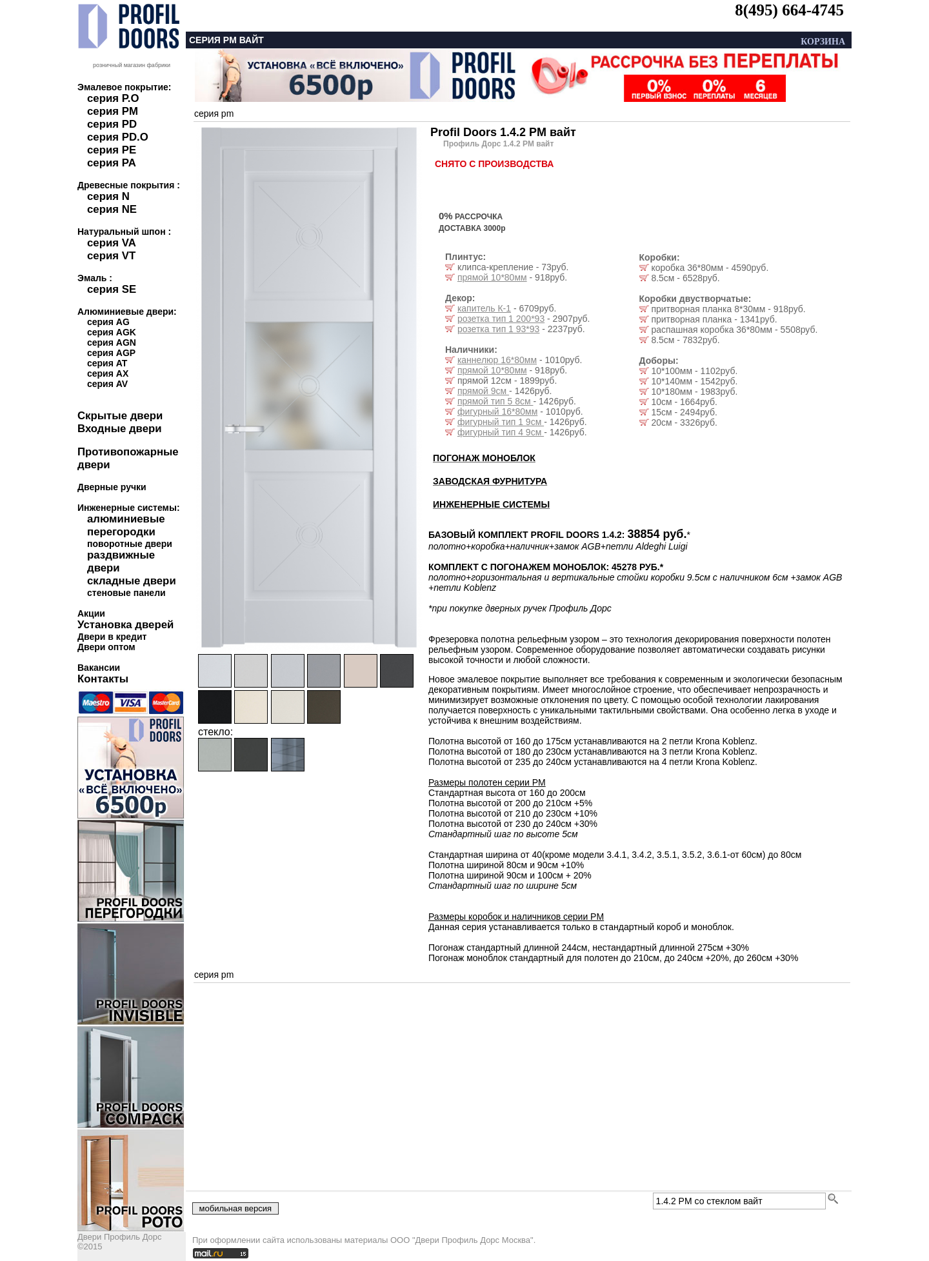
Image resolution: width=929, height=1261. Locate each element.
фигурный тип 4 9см (500, 432)
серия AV (107, 384)
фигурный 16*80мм (497, 411)
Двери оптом (106, 647)
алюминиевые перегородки (126, 525)
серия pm (214, 113)
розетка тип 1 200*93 (500, 318)
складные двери (131, 581)
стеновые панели (126, 593)
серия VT (111, 256)
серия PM (112, 111)
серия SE (111, 289)
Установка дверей (125, 625)
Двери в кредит (111, 636)
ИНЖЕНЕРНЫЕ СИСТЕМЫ (491, 504)
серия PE (111, 150)
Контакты (102, 679)
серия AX (107, 373)
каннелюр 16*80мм (497, 360)
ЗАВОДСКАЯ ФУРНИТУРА (490, 481)
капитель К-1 (484, 308)
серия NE (112, 209)
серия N (108, 196)
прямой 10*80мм (492, 277)
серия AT (107, 363)
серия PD (112, 124)
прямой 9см (483, 391)
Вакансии (98, 667)
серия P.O (113, 98)
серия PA (111, 163)
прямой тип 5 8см (495, 401)
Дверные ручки (111, 487)
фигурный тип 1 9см (500, 422)
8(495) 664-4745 (789, 10)
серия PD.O (117, 137)
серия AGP (111, 353)
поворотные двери (129, 544)
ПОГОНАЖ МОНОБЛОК (484, 458)
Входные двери (119, 428)
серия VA (111, 243)
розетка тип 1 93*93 (498, 329)
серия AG (108, 322)
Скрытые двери (120, 416)
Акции (91, 613)
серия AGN (111, 342)
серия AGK (111, 332)
